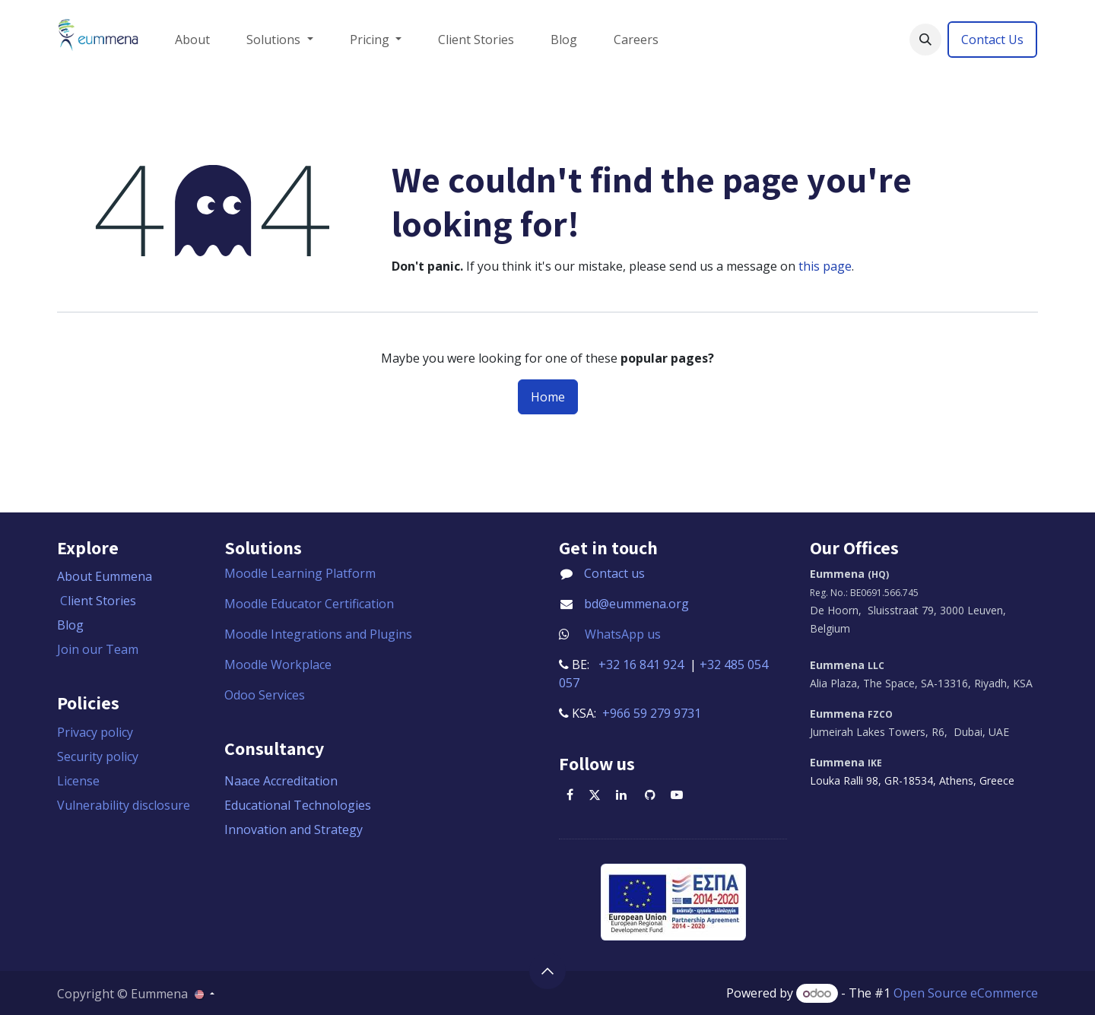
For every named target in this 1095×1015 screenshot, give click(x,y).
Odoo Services (264, 695)
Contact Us (992, 39)
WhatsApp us (623, 634)
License (78, 780)
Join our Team (97, 649)
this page (825, 266)
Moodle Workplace (278, 664)
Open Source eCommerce (965, 993)
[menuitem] (192, 39)
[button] (925, 40)
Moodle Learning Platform (301, 573)
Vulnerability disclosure (123, 805)
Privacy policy (95, 732)
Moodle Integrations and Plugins (319, 634)
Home (548, 397)
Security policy (97, 756)
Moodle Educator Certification (309, 603)
